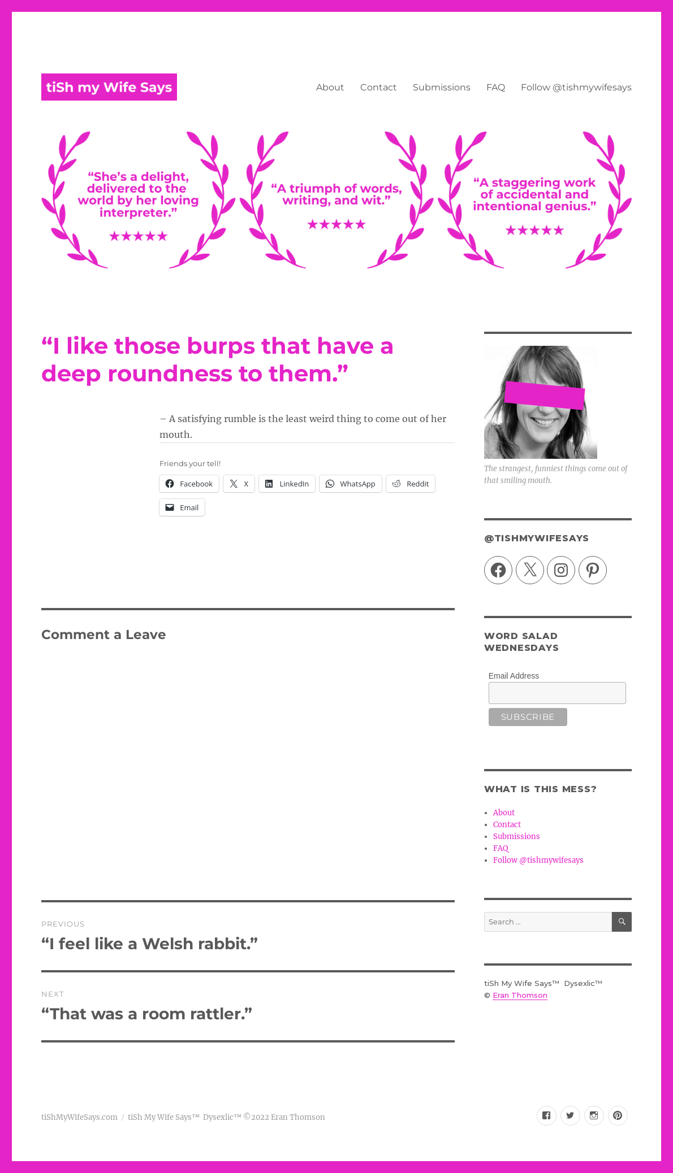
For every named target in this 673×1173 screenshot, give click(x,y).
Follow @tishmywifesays (576, 87)
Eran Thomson (520, 995)
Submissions (442, 87)
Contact (378, 87)
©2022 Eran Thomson (283, 1117)
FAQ (495, 87)
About (330, 87)
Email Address (514, 675)
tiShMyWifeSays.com (79, 1117)
